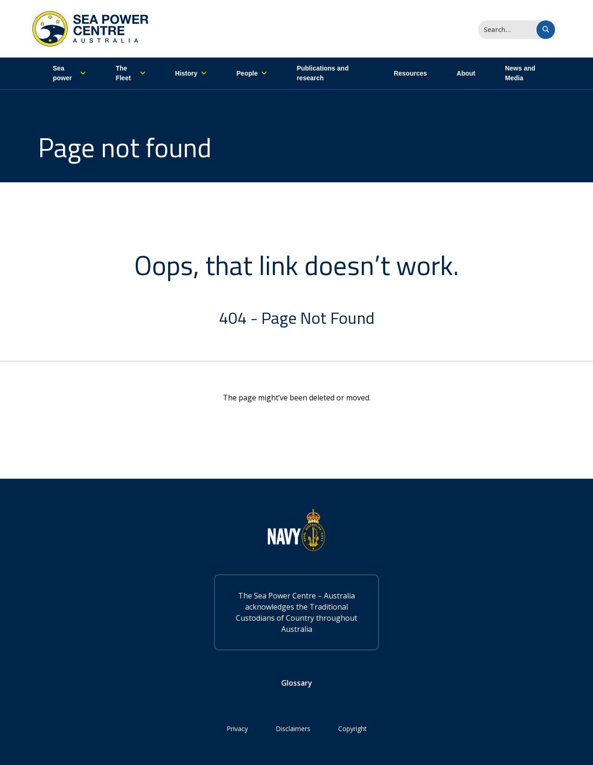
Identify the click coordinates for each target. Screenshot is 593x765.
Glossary (296, 683)
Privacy (237, 728)
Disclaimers (293, 728)
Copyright (352, 728)
